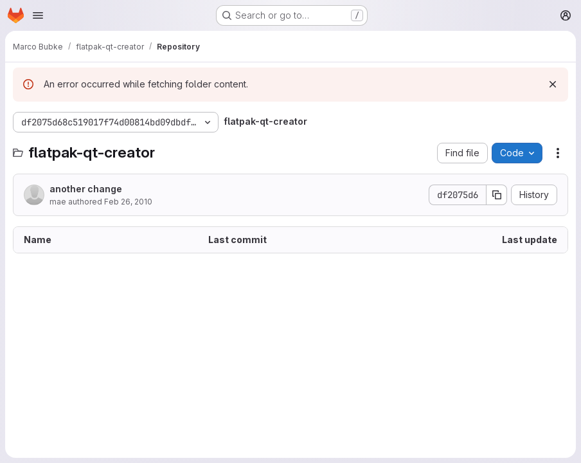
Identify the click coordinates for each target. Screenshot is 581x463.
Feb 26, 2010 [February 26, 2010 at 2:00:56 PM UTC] (128, 201)
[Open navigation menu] (38, 15)
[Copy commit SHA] (497, 195)
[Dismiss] (552, 84)
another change (85, 188)
